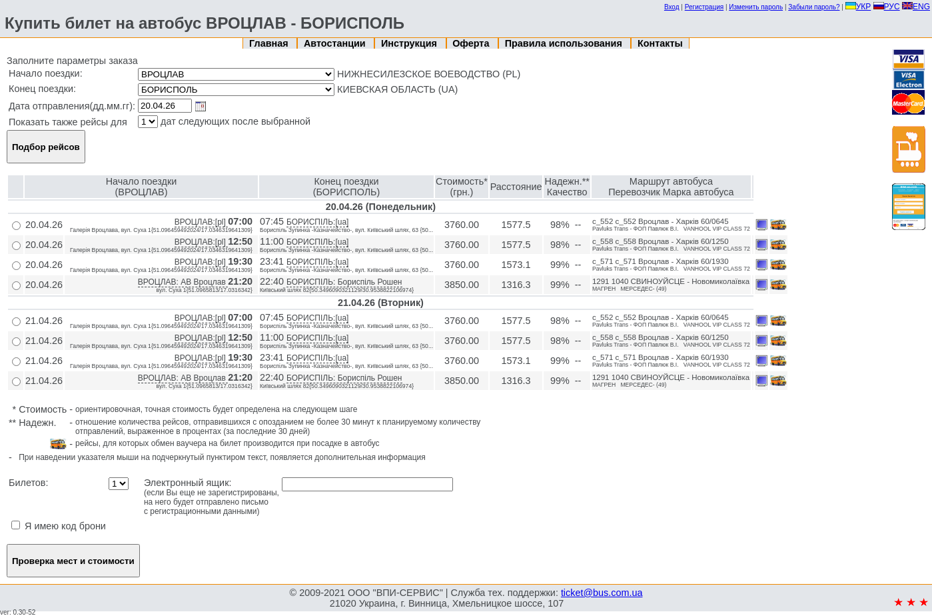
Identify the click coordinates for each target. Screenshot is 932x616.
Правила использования (565, 43)
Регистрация (704, 7)
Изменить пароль (756, 7)
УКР (858, 6)
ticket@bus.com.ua (602, 592)
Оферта (472, 43)
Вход (672, 7)
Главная (270, 43)
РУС (886, 6)
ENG (916, 6)
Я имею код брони (58, 526)
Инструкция (410, 43)
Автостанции (336, 43)
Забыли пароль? (813, 7)
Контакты (660, 43)
